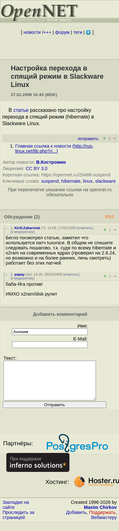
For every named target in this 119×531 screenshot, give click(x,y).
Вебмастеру (104, 525)
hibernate (70, 181)
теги (77, 32)
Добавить (76, 519)
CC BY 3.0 (36, 168)
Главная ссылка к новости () (54, 148)
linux (87, 181)
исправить (88, 138)
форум (62, 32)
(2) (37, 216)
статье (20, 110)
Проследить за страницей (18, 522)
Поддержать (102, 519)
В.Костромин (51, 162)
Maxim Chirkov (100, 514)
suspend (49, 181)
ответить (85, 228)
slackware (105, 181)
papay (20, 274)
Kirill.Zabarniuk (27, 228)
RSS (109, 216)
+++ (47, 32)
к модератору (23, 232)
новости (32, 32)
